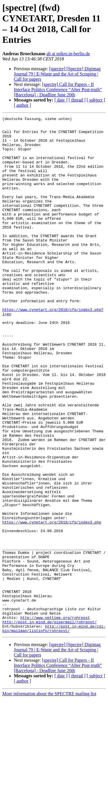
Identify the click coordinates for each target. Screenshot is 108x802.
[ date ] (60, 99)
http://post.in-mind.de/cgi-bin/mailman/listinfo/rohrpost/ (54, 731)
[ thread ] (77, 99)
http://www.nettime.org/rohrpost (55, 718)
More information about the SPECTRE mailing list (49, 796)
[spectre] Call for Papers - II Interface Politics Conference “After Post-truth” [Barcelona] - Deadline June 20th (58, 89)
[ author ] (22, 105)
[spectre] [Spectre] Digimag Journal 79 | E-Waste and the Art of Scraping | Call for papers (57, 74)
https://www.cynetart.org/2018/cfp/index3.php (51, 603)
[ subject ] (96, 99)
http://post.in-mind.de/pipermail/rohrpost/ (49, 723)
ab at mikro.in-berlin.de (68, 53)
